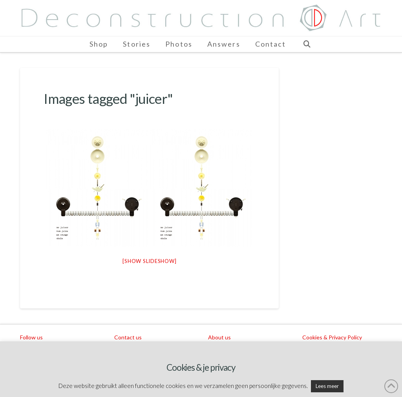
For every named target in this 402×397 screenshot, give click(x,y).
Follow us (31, 337)
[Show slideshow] (149, 261)
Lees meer (327, 386)
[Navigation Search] (306, 44)
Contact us (128, 337)
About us (219, 337)
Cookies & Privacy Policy (332, 337)
